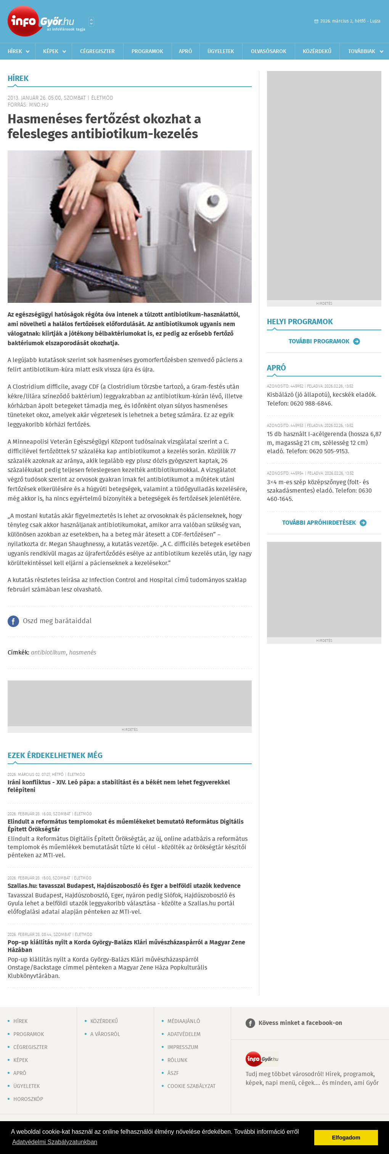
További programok (319, 341)
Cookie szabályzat (191, 1086)
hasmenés (82, 653)
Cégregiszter (97, 51)
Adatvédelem (184, 1034)
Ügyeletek (220, 51)
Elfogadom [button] (346, 1138)
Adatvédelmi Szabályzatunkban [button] (54, 1142)
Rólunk (177, 1060)
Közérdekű (317, 51)
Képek (50, 51)
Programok (147, 51)
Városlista (91, 22)
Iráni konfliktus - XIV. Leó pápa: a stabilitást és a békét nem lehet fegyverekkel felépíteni (119, 786)
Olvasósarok (268, 51)
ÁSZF (173, 1073)
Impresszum (182, 1047)
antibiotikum (48, 653)
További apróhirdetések (319, 522)
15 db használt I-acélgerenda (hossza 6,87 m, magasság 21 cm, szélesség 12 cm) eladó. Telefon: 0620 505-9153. (324, 443)
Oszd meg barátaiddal (57, 621)
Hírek (15, 51)
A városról (105, 1034)
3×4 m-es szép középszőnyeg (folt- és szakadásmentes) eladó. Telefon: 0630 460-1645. (319, 491)
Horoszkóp (28, 1099)
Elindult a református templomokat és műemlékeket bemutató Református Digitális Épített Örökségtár (126, 825)
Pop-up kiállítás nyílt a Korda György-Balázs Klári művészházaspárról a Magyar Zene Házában (126, 946)
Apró (185, 51)
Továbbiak (361, 51)
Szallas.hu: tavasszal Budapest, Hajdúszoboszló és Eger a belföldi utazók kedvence (124, 886)
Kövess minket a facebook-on (300, 1023)
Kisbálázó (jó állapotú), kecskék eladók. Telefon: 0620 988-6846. (321, 399)
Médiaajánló (183, 1021)
